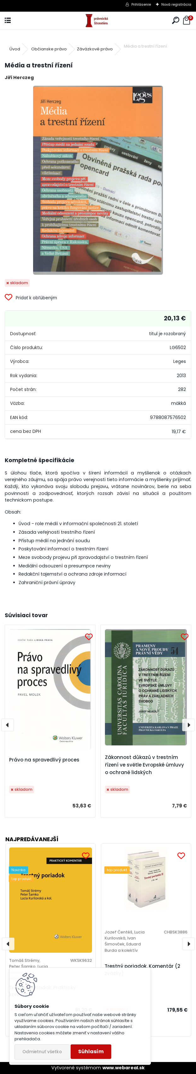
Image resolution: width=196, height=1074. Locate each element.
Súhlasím (91, 1051)
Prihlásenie (141, 4)
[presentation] (7, 725)
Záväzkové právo (95, 49)
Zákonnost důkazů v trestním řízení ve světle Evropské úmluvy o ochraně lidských (144, 765)
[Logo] (98, 21)
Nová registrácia (176, 4)
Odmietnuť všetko (42, 1052)
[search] (175, 20)
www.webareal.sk (123, 1068)
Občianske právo (49, 49)
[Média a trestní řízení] (98, 180)
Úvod (14, 49)
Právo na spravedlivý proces (44, 759)
